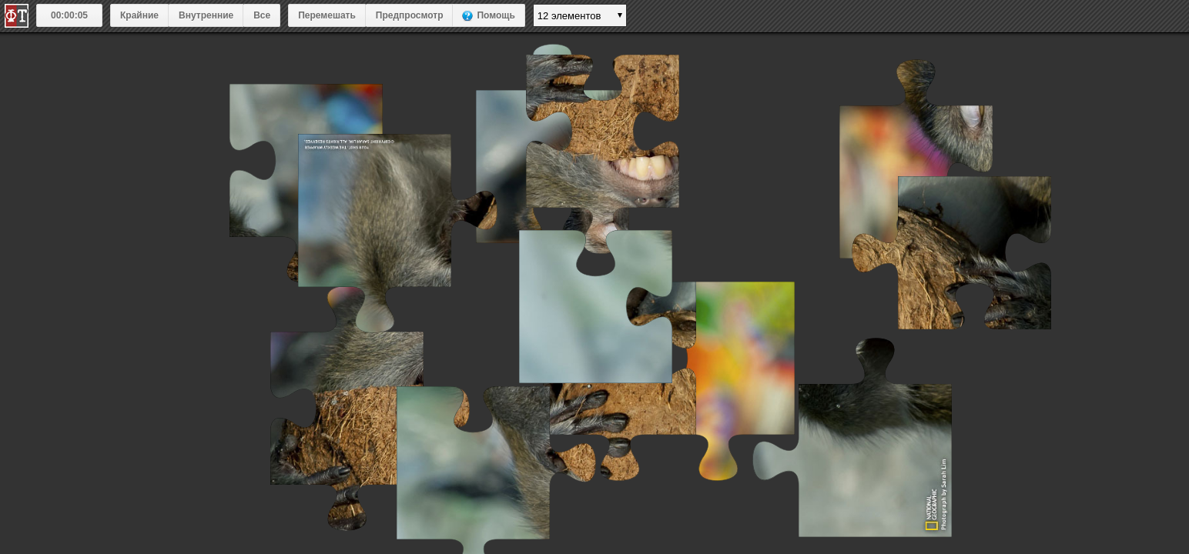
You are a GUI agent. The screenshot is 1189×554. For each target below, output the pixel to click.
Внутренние (206, 15)
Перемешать (327, 15)
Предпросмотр (410, 15)
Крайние (139, 15)
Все (261, 15)
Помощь (495, 15)
